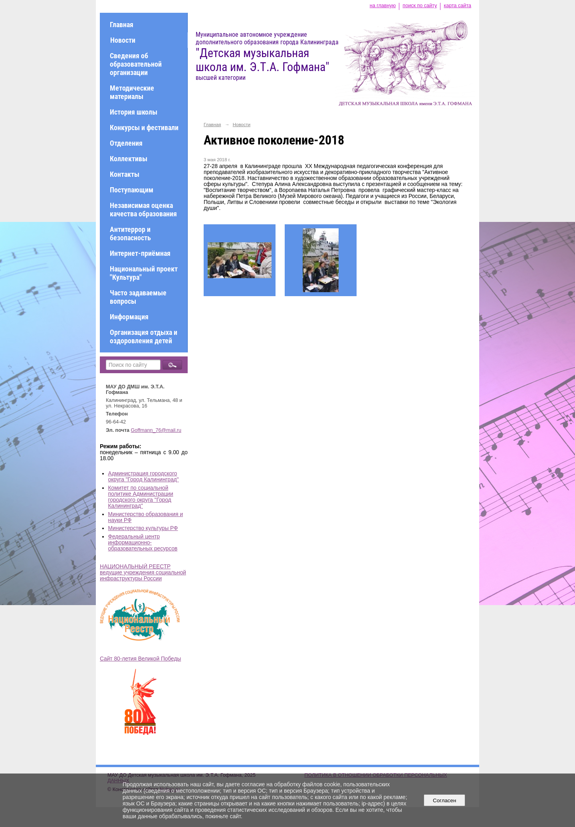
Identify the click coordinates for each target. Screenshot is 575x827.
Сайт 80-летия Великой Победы (140, 659)
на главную (383, 5)
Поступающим (131, 190)
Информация (129, 317)
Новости (122, 40)
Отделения (126, 143)
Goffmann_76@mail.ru (156, 430)
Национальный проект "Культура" (144, 273)
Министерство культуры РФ (143, 528)
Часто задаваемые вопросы (138, 297)
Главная (121, 24)
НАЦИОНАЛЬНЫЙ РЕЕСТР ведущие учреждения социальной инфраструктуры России (143, 573)
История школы (133, 112)
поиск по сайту (419, 5)
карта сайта (457, 5)
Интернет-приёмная (140, 253)
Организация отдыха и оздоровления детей (143, 336)
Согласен (444, 800)
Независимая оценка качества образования (143, 209)
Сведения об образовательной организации (136, 64)
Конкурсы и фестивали (144, 127)
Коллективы (128, 158)
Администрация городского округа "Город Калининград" (143, 477)
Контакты (124, 174)
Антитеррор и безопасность (130, 233)
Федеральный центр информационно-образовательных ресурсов (143, 543)
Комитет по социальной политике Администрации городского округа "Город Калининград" (140, 497)
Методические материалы (132, 92)
